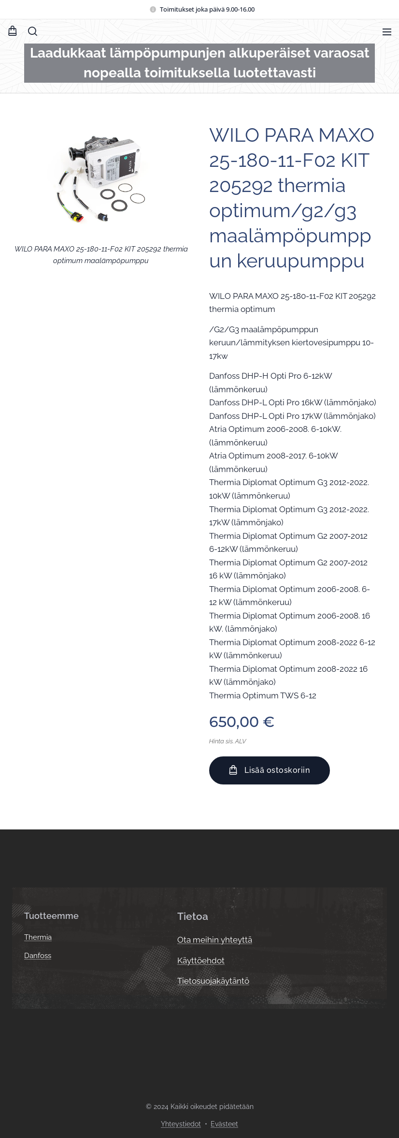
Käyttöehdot (201, 960)
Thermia (38, 937)
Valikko (387, 31)
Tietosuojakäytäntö (213, 981)
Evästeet (224, 1124)
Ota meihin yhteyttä (214, 940)
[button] (32, 31)
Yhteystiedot (181, 1124)
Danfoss (37, 955)
